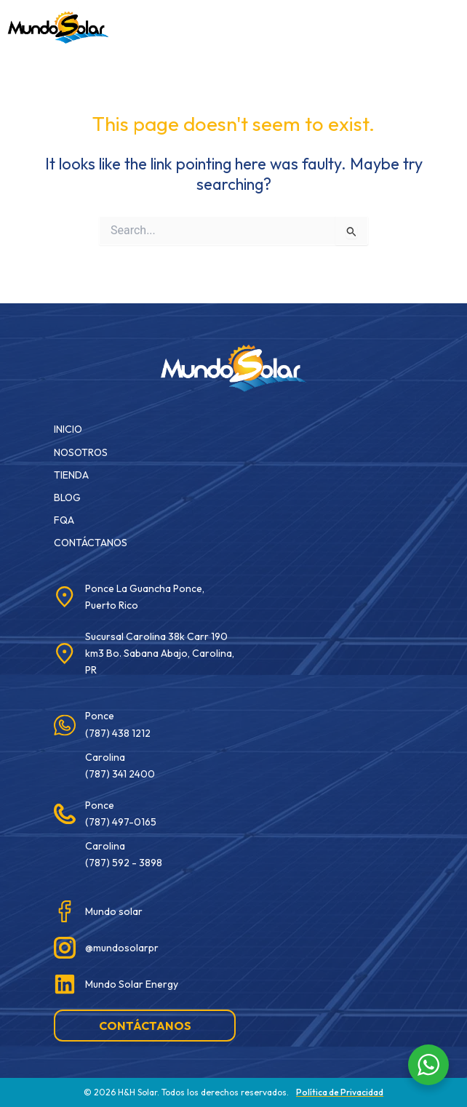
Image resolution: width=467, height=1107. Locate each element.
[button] (292, 25)
